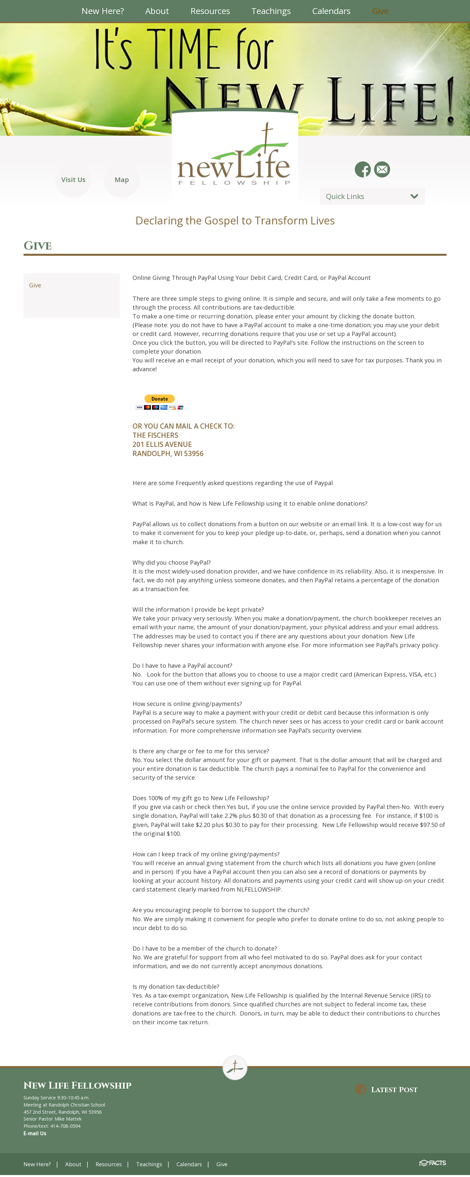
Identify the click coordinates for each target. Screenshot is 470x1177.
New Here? (39, 1165)
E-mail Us (34, 1135)
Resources (114, 1165)
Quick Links (345, 198)
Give (35, 288)
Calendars (200, 1165)
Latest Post (397, 1092)
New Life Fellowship (81, 1088)
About (77, 1165)
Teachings (157, 1165)
